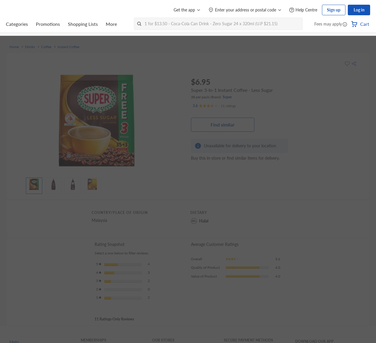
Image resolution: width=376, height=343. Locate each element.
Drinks (30, 47)
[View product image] (34, 184)
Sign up (333, 9)
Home (14, 47)
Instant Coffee (68, 47)
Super (227, 97)
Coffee (46, 47)
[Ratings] (214, 106)
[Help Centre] (303, 10)
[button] (345, 24)
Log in (359, 9)
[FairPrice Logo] (22, 10)
